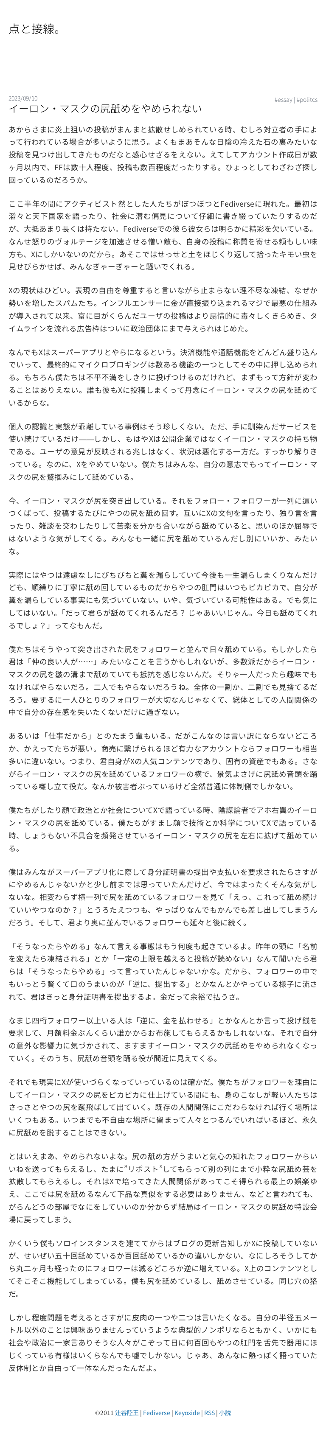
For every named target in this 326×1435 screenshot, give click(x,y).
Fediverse (156, 1412)
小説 (225, 1412)
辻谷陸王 (127, 1412)
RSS (209, 1412)
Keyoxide (187, 1412)
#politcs (307, 99)
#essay (283, 99)
